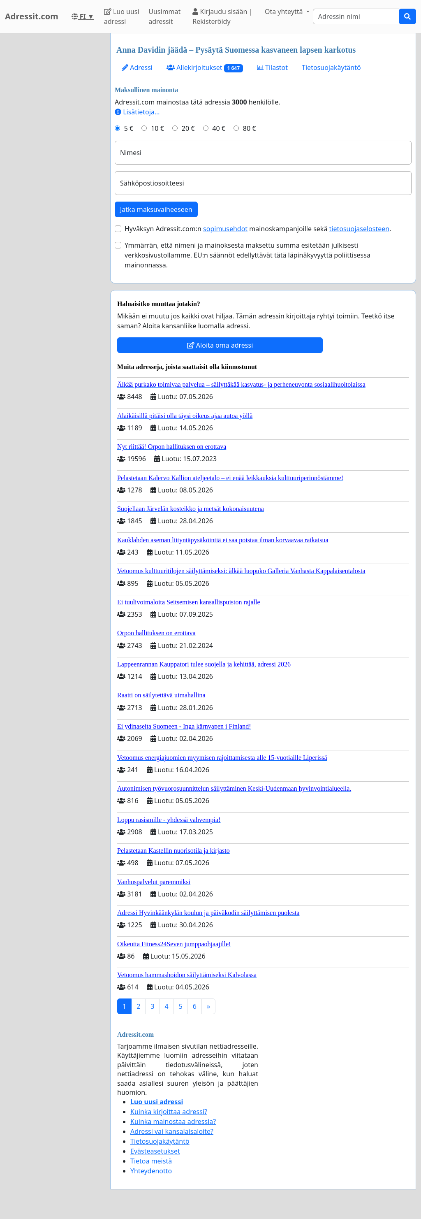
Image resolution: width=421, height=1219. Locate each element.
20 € (188, 128)
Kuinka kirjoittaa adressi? (168, 1111)
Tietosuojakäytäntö (331, 67)
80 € (249, 128)
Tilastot (272, 67)
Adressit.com (31, 16)
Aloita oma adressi (220, 345)
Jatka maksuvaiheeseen (156, 209)
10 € (157, 128)
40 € (218, 128)
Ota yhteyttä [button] (285, 11)
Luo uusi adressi (121, 16)
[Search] (356, 16)
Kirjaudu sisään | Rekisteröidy (222, 16)
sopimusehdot (225, 228)
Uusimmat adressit (164, 16)
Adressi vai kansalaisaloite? (171, 1131)
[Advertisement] (52, 156)
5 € (128, 128)
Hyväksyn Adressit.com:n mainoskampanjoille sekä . (258, 228)
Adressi (137, 67)
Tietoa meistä (151, 1161)
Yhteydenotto (151, 1170)
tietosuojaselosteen (359, 228)
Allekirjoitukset (205, 67)
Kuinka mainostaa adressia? (173, 1121)
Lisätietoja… (137, 111)
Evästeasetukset (155, 1151)
